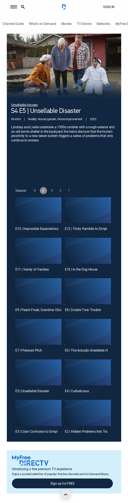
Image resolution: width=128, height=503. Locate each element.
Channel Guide (13, 24)
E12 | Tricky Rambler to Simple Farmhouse (95, 228)
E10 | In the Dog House (81, 269)
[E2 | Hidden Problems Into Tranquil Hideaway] (88, 413)
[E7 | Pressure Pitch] (38, 332)
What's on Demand (42, 24)
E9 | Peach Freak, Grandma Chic (38, 309)
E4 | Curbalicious (77, 391)
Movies (66, 24)
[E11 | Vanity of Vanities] (38, 251)
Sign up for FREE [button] (62, 483)
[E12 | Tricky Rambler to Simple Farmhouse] (88, 210)
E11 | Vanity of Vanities (32, 269)
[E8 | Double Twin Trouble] (88, 291)
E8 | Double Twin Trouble (83, 309)
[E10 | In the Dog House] (88, 251)
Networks (103, 24)
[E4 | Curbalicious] (88, 372)
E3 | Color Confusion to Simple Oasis (41, 431)
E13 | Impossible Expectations (36, 228)
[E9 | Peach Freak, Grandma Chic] (38, 291)
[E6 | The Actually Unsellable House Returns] (88, 332)
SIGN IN (108, 6)
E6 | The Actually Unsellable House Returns (96, 350)
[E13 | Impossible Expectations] (38, 210)
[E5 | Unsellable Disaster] (38, 372)
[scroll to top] (66, 494)
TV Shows (84, 24)
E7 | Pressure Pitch (28, 350)
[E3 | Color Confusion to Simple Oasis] (38, 413)
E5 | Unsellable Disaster (32, 391)
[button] (13, 6)
